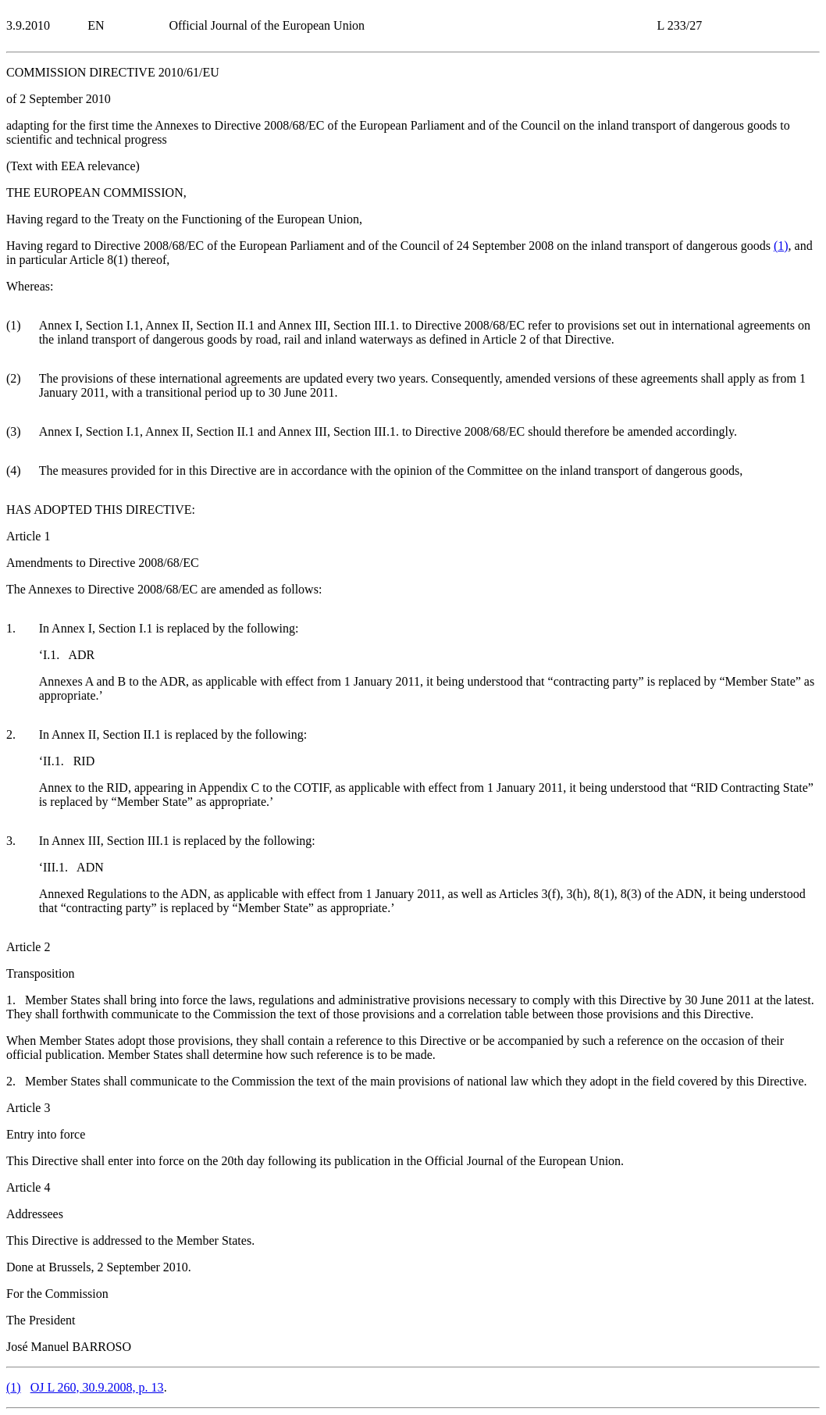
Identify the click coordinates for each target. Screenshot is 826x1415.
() (781, 245)
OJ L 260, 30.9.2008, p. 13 (97, 1387)
